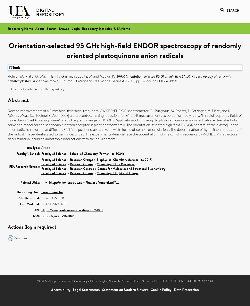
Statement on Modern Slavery (125, 289)
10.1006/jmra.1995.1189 (57, 216)
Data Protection (186, 289)
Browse (64, 28)
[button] (10, 238)
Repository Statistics (97, 28)
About (39, 28)
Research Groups (81, 159)
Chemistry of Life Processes (116, 164)
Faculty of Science (53, 153)
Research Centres (82, 168)
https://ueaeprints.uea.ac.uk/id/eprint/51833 (72, 210)
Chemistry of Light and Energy (117, 173)
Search (51, 28)
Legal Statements (86, 289)
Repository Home (20, 28)
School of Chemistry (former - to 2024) (97, 153)
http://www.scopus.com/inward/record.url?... (84, 182)
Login (76, 28)
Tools (15, 67)
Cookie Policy (161, 289)
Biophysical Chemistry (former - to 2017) (124, 159)
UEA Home (122, 28)
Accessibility (61, 289)
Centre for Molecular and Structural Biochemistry (131, 168)
